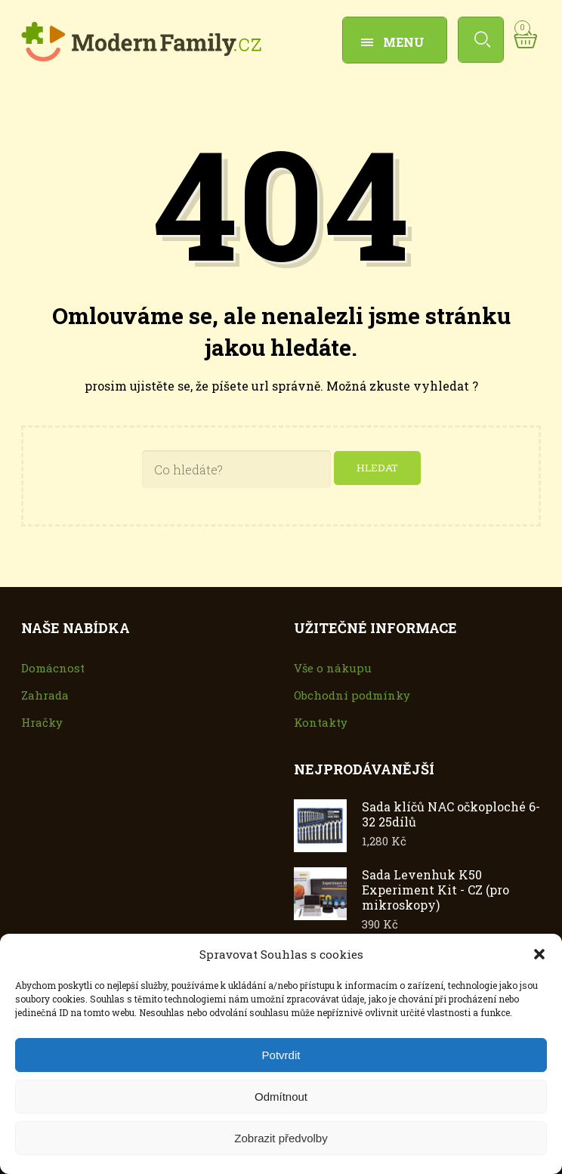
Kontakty (320, 723)
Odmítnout (281, 1096)
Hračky (42, 723)
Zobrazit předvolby (280, 1138)
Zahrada (45, 695)
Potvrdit (281, 1055)
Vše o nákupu (333, 668)
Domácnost (53, 668)
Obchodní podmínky (352, 695)
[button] (539, 954)
